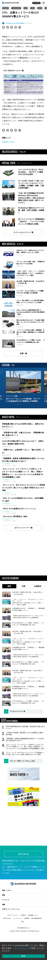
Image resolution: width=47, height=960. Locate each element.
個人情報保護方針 (36, 916)
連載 (3, 902)
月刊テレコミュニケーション (11, 907)
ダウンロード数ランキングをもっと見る (22, 761)
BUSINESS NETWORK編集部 (15, 23)
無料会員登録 (36, 3)
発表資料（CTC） (8, 142)
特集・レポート (7, 888)
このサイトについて (12, 913)
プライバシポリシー (21, 948)
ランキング (5, 897)
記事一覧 (23, 353)
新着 (3, 893)
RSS (22, 919)
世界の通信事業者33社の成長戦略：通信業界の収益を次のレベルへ (25, 727)
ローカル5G (16, 8)
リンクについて (17, 916)
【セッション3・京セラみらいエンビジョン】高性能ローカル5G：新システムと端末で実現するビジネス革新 (25, 753)
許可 (23, 956)
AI (25, 8)
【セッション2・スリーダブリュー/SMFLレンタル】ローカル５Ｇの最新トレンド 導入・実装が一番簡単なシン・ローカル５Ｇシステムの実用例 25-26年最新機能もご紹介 (25, 746)
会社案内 (23, 913)
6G (32, 8)
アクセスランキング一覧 (17, 711)
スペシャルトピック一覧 (23, 232)
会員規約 (26, 916)
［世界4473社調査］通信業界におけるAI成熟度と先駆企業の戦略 (24, 733)
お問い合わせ (7, 916)
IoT (40, 8)
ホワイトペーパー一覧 (23, 528)
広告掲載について (33, 913)
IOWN (5, 8)
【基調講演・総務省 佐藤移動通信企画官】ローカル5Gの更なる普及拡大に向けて (25, 739)
